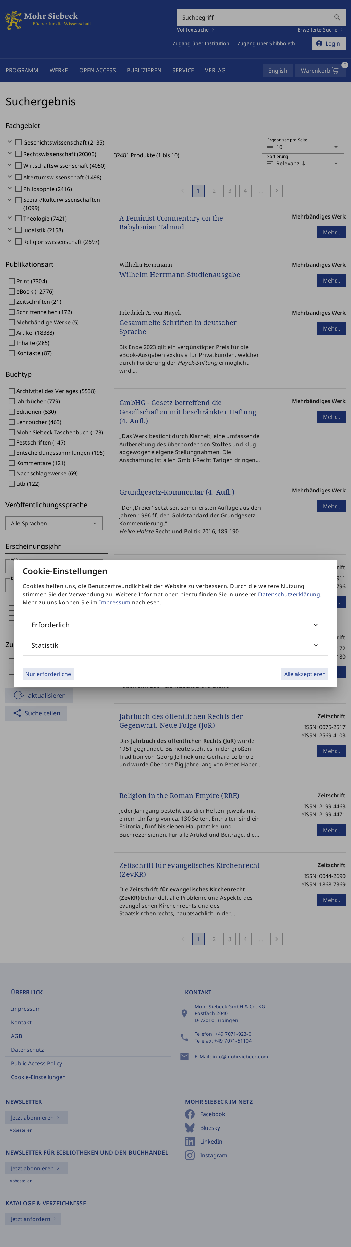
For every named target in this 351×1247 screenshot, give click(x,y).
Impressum (115, 602)
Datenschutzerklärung (289, 594)
